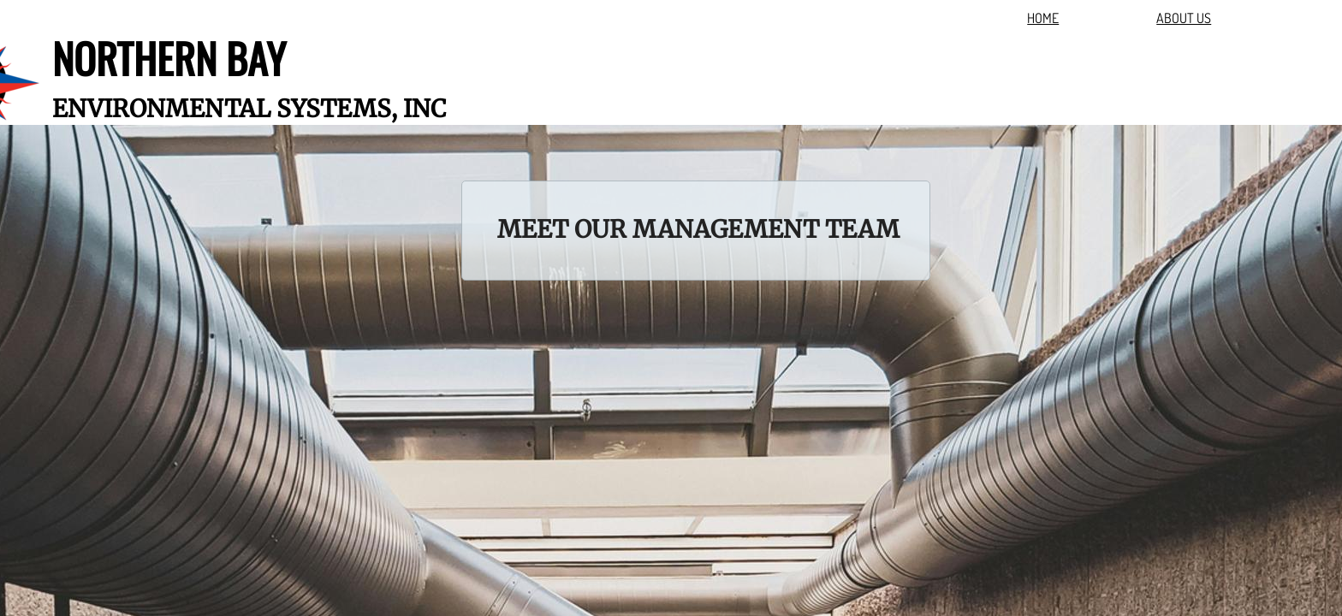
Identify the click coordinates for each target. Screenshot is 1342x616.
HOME (1043, 18)
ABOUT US (1183, 18)
